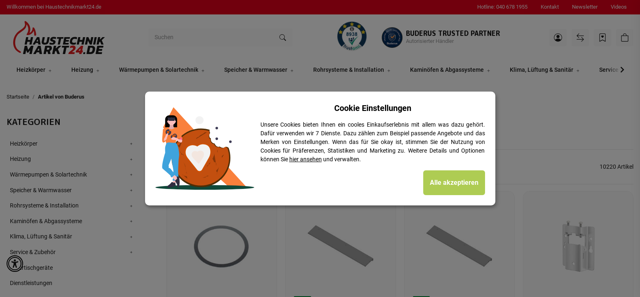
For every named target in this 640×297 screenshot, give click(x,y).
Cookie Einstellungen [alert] (372, 108)
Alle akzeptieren (454, 182)
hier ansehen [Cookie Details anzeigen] (305, 159)
